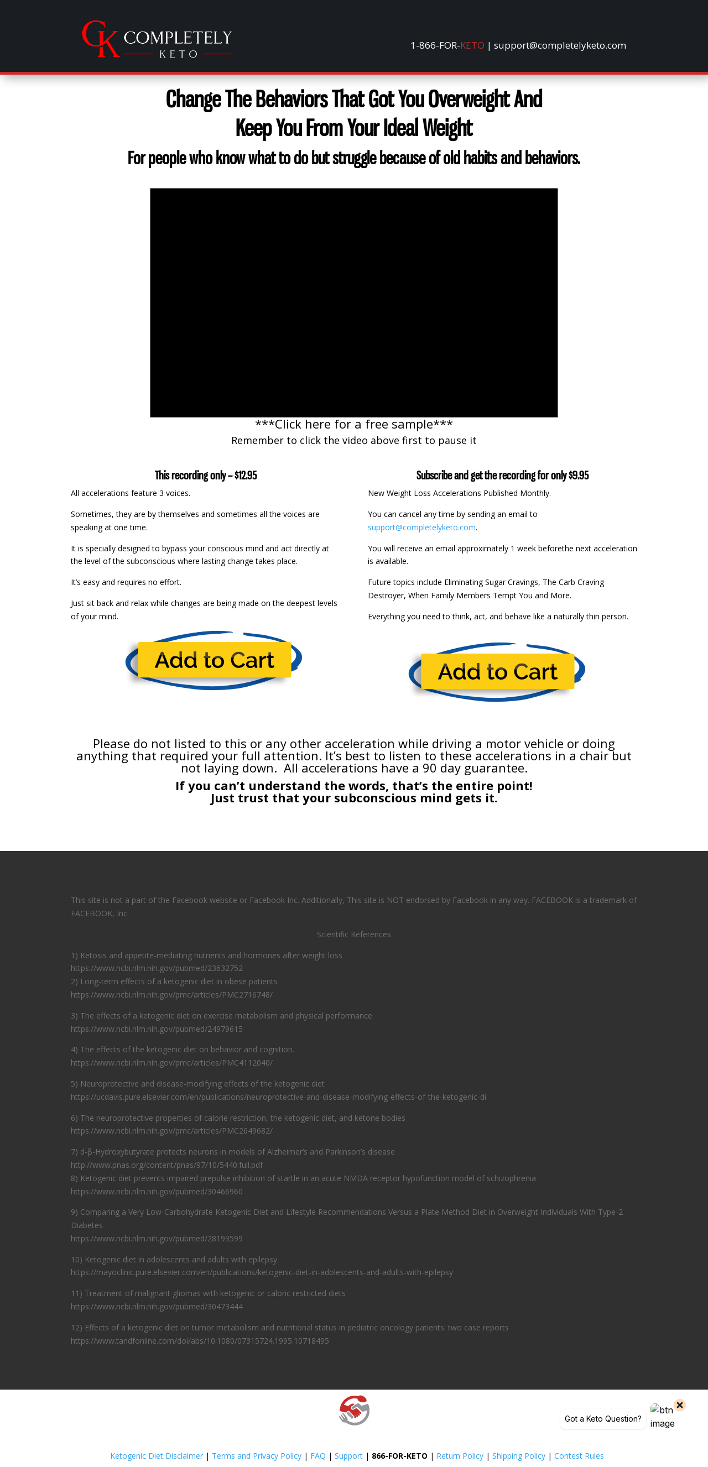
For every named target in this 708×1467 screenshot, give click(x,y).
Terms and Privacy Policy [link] (256, 1455)
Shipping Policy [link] (518, 1455)
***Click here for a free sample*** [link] (354, 423)
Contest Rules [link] (579, 1455)
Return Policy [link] (459, 1455)
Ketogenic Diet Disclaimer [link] (156, 1455)
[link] (157, 55)
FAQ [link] (318, 1455)
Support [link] (349, 1455)
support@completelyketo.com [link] (422, 527)
